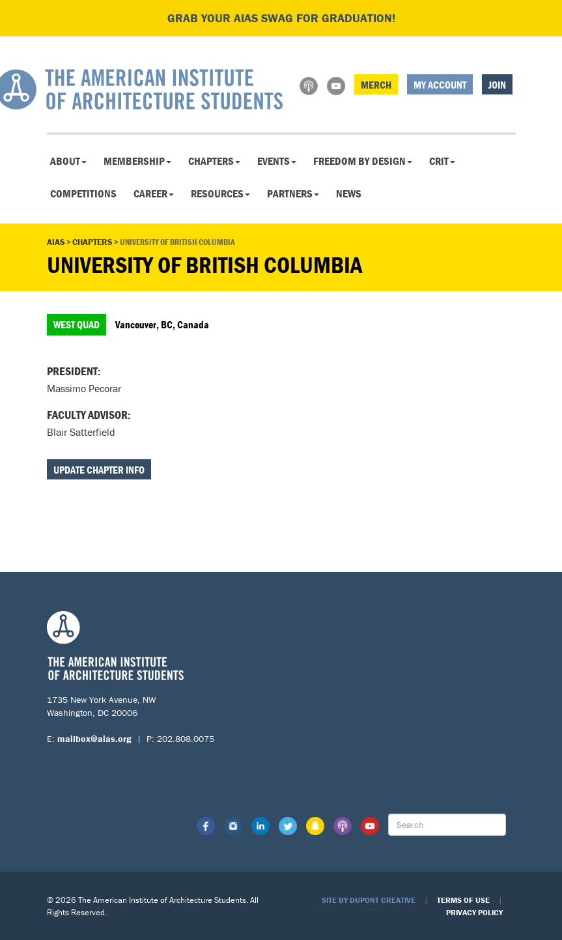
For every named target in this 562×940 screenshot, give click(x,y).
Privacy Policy (474, 912)
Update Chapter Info (99, 469)
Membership (137, 161)
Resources (220, 193)
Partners (293, 193)
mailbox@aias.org (94, 739)
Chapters (214, 161)
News (348, 193)
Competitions (83, 193)
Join (497, 84)
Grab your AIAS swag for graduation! (281, 17)
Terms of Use (463, 900)
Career (153, 193)
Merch (376, 84)
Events (276, 161)
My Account (440, 84)
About (68, 161)
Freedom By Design (362, 161)
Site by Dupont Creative (368, 900)
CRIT (442, 161)
